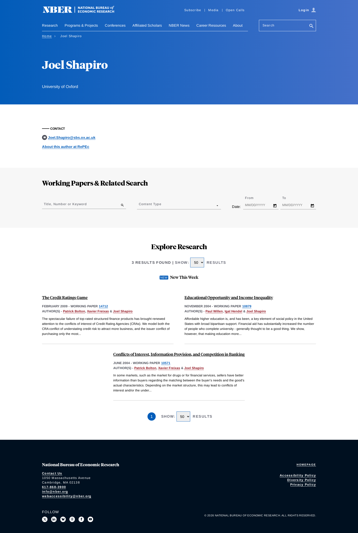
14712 (103, 306)
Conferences (115, 25)
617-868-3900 (54, 487)
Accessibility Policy (298, 475)
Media (213, 10)
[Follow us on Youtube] (90, 519)
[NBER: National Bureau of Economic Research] (82, 12)
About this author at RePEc (65, 147)
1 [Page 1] (151, 416)
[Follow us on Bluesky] (63, 519)
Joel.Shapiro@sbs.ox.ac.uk (71, 138)
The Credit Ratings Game (65, 297)
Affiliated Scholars (147, 25)
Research (50, 25)
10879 (246, 306)
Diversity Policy (301, 480)
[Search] (311, 26)
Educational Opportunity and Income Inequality (228, 297)
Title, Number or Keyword (65, 204)
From (253, 198)
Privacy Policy (303, 484)
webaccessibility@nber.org (66, 496)
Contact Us (52, 473)
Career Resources (211, 25)
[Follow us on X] (44, 519)
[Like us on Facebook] (81, 519)
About (237, 25)
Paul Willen (214, 311)
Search (268, 25)
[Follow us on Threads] (72, 519)
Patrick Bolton (74, 311)
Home (47, 36)
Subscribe (192, 10)
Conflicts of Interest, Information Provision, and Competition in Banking (179, 354)
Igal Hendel (233, 311)
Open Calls (235, 10)
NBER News (179, 25)
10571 (165, 363)
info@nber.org (55, 491)
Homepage (306, 464)
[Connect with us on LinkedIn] (54, 519)
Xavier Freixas (98, 311)
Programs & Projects (81, 25)
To (288, 198)
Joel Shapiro (123, 311)
